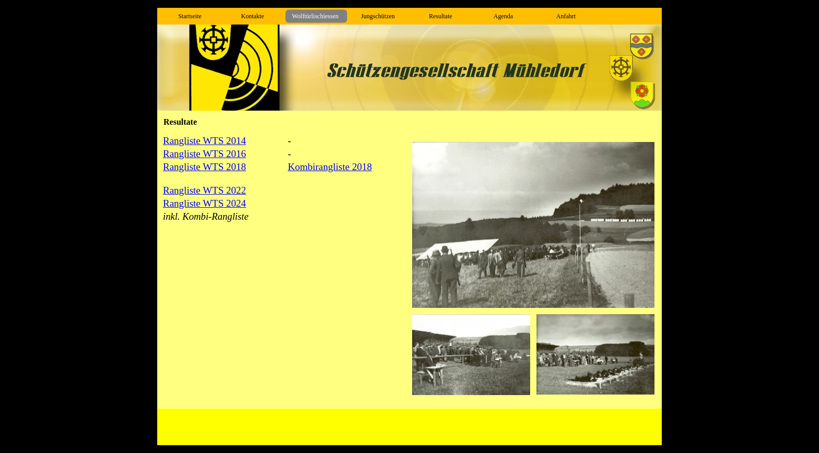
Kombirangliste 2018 (330, 166)
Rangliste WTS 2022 (204, 190)
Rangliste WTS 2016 (204, 153)
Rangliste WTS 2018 (204, 166)
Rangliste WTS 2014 (204, 140)
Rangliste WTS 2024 (204, 203)
